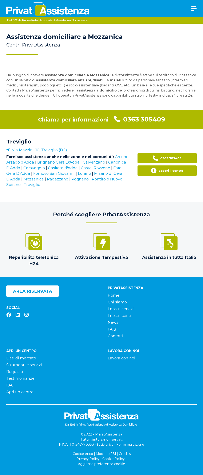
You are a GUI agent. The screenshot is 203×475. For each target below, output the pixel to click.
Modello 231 (106, 454)
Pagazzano (57, 179)
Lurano (84, 173)
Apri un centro (19, 392)
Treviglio (18, 141)
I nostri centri (120, 315)
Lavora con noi (121, 358)
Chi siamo (117, 302)
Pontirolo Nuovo (107, 179)
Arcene (121, 156)
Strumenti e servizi (24, 365)
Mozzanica (33, 179)
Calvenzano (94, 162)
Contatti (115, 336)
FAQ (112, 329)
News (113, 322)
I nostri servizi (121, 309)
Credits (125, 454)
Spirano (13, 184)
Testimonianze (20, 378)
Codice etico (83, 454)
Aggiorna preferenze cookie (101, 464)
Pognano (80, 179)
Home (113, 295)
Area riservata (32, 291)
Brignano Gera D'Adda (58, 162)
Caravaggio (34, 168)
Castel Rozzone (95, 168)
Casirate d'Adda (63, 168)
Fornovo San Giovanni (54, 173)
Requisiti (14, 371)
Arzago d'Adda (20, 162)
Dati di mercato (21, 358)
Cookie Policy (113, 459)
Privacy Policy (88, 459)
